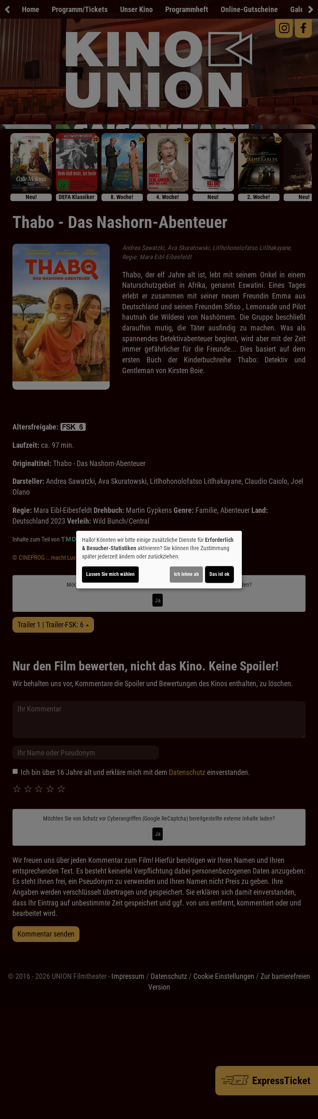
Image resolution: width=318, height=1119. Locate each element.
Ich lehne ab (186, 574)
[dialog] (159, 560)
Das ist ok (219, 574)
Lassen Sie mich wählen (110, 574)
